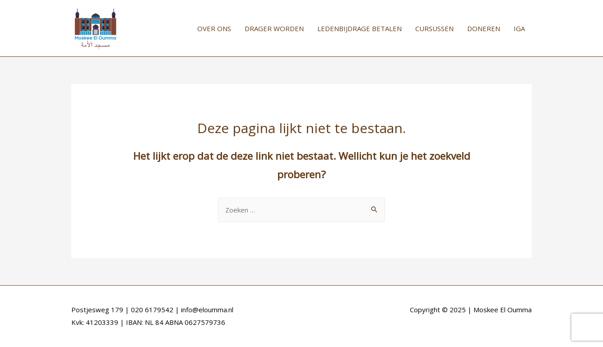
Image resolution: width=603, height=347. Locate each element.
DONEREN (483, 28)
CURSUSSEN (434, 28)
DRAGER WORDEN (274, 28)
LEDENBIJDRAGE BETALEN (359, 28)
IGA (519, 28)
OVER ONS (214, 28)
